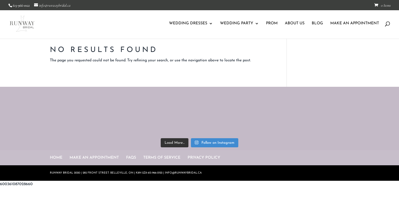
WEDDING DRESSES (188, 23)
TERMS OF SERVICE (161, 158)
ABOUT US (295, 23)
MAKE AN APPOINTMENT (354, 23)
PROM (272, 23)
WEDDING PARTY (236, 23)
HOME (56, 158)
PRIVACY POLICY (204, 158)
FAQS (131, 158)
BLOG (317, 23)
